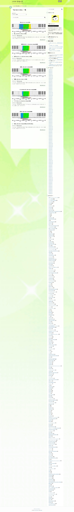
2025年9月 (50, 79)
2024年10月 (51, 95)
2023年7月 (50, 116)
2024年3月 (50, 105)
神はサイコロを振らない (53, 267)
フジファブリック (52, 422)
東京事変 (50, 364)
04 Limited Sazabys (52, 418)
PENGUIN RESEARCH (53, 434)
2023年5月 (50, 119)
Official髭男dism (51, 255)
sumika (50, 338)
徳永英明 (50, 368)
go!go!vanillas (51, 290)
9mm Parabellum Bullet (53, 272)
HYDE (50, 389)
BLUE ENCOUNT (52, 426)
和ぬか (50, 499)
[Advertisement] (29, 139)
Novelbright (51, 386)
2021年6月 (50, 152)
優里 (49, 471)
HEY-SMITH (51, 433)
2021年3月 (50, 156)
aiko (49, 204)
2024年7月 (50, 99)
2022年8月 (50, 132)
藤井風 (50, 421)
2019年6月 (50, 186)
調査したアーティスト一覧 (53, 197)
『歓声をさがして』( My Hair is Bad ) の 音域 (22, 56)
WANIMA (50, 498)
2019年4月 (50, 189)
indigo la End (51, 233)
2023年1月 (50, 125)
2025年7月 (50, 82)
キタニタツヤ (51, 271)
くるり (50, 283)
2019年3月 (50, 190)
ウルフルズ (51, 239)
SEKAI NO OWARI (52, 339)
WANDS (50, 502)
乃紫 (49, 385)
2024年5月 (50, 102)
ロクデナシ (51, 495)
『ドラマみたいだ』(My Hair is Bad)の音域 (22, 101)
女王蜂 (50, 321)
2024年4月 (50, 103)
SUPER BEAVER (52, 327)
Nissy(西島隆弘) (51, 382)
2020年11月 (51, 162)
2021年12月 (51, 143)
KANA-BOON (51, 263)
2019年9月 (50, 182)
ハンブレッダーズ (52, 402)
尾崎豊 (50, 252)
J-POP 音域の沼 (17, 1)
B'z (49, 405)
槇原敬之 (50, 445)
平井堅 (50, 413)
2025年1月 (50, 91)
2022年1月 (50, 142)
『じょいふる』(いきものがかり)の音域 (56, 46)
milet (49, 462)
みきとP (50, 455)
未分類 (50, 203)
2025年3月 (50, 88)
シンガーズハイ (51, 324)
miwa (50, 464)
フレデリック (51, 430)
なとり (50, 376)
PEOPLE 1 (50, 409)
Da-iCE (50, 340)
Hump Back (51, 401)
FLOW (50, 432)
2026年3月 (50, 71)
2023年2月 (50, 123)
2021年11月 (51, 145)
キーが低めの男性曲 (52, 200)
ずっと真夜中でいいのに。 (53, 334)
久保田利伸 (51, 278)
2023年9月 (50, 113)
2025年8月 (50, 81)
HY (49, 240)
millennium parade (52, 463)
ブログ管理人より (52, 503)
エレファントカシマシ (53, 248)
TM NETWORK (51, 354)
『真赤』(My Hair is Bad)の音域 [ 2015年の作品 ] (23, 123)
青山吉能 (50, 207)
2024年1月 (50, 108)
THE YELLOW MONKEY (53, 225)
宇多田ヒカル (51, 236)
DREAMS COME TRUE (53, 372)
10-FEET (50, 363)
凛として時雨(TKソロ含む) (53, 487)
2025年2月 (50, 89)
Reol (49, 491)
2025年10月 (51, 78)
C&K (49, 309)
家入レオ (50, 224)
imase (50, 232)
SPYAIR (50, 335)
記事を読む (43, 39)
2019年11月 (51, 179)
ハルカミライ (51, 398)
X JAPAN (50, 241)
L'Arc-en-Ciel (51, 480)
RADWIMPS (51, 479)
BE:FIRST (50, 407)
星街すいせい (51, 437)
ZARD (50, 298)
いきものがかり (51, 227)
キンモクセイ (51, 276)
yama (50, 467)
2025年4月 (50, 86)
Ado (49, 215)
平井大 (50, 414)
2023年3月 (50, 122)
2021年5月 (50, 153)
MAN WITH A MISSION (53, 451)
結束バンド (51, 287)
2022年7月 (50, 133)
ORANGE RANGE (52, 259)
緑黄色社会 (51, 486)
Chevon (50, 313)
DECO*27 (50, 361)
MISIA (50, 452)
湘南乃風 (50, 323)
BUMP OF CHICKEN (52, 400)
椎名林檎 (50, 312)
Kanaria (50, 264)
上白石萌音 (51, 265)
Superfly (50, 328)
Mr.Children (51, 456)
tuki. (49, 350)
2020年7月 (50, 167)
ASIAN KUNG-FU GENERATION (54, 211)
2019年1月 (50, 193)
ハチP (50, 393)
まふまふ (50, 448)
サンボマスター (51, 308)
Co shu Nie (51, 293)
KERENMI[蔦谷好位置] (53, 289)
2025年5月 (50, 85)
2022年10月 (51, 129)
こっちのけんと (51, 294)
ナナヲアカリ (51, 378)
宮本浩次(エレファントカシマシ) (54, 460)
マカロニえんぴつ (52, 444)
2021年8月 (50, 149)
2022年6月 (50, 135)
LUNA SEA (50, 490)
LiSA (49, 484)
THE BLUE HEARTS (52, 429)
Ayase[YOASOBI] (52, 219)
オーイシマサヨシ (52, 249)
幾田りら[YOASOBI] (52, 228)
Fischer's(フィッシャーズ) (53, 417)
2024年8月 (50, 98)
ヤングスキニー (51, 468)
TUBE (50, 347)
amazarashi (51, 217)
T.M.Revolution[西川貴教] (53, 355)
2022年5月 (50, 136)
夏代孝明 (50, 375)
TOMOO (50, 371)
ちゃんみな (51, 346)
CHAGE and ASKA (52, 344)
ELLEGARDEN (51, 246)
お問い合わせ (51, 38)
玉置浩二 (50, 343)
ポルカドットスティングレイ (54, 438)
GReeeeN (50, 282)
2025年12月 (51, 75)
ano (49, 216)
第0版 (41, 510)
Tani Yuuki (50, 342)
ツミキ (50, 351)
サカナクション (51, 304)
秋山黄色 (50, 208)
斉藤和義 (50, 301)
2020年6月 (50, 169)
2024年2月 (50, 106)
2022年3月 (50, 139)
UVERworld (51, 235)
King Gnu (50, 275)
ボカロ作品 (51, 201)
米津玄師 (50, 476)
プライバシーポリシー (37, 508)
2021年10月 (51, 146)
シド (49, 316)
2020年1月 (50, 176)
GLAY (50, 285)
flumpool (50, 424)
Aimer (50, 245)
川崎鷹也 (50, 268)
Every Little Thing (52, 244)
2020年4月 (50, 172)
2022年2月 (50, 140)
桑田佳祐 (50, 286)
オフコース (51, 256)
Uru (49, 237)
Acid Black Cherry (52, 212)
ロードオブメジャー (52, 494)
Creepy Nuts (51, 279)
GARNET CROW (52, 260)
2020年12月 (51, 160)
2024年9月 (50, 96)
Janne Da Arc (51, 319)
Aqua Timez (51, 210)
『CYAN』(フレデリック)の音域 (54, 50)
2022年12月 (51, 126)
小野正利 (50, 253)
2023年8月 (50, 115)
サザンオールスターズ (53, 305)
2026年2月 (50, 72)
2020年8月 (50, 166)
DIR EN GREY (51, 360)
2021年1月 (50, 159)
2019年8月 (50, 183)
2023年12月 (51, 109)
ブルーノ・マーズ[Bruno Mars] (54, 428)
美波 (49, 459)
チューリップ (51, 348)
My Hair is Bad (20, 35)
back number (51, 394)
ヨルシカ (50, 478)
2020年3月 (50, 173)
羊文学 (50, 410)
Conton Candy (51, 297)
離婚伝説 (50, 483)
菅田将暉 (50, 332)
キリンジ (50, 274)
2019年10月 (51, 180)
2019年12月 (51, 177)
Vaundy (50, 390)
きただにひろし (51, 270)
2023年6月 (50, 118)
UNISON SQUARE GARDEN (54, 474)
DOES (50, 367)
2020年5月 (50, 170)
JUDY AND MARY (52, 320)
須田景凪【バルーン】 (53, 331)
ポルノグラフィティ (52, 440)
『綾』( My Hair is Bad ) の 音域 (19, 33)
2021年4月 (50, 155)
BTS (49, 406)
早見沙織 (50, 397)
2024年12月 (51, 92)
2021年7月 (50, 150)
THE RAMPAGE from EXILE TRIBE (55, 482)
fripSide (50, 425)
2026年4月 (50, 69)
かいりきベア (51, 261)
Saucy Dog (51, 302)
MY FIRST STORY (52, 441)
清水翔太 (50, 317)
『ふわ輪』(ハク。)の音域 (53, 45)
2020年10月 (51, 163)
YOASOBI (50, 475)
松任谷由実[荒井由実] (52, 447)
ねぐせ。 (50, 383)
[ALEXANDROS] (52, 221)
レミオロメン (51, 492)
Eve (49, 231)
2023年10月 (51, 112)
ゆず (49, 472)
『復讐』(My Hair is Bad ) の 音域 (20, 79)
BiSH (49, 411)
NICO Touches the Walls (53, 379)
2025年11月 (51, 76)
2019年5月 (50, 187)
